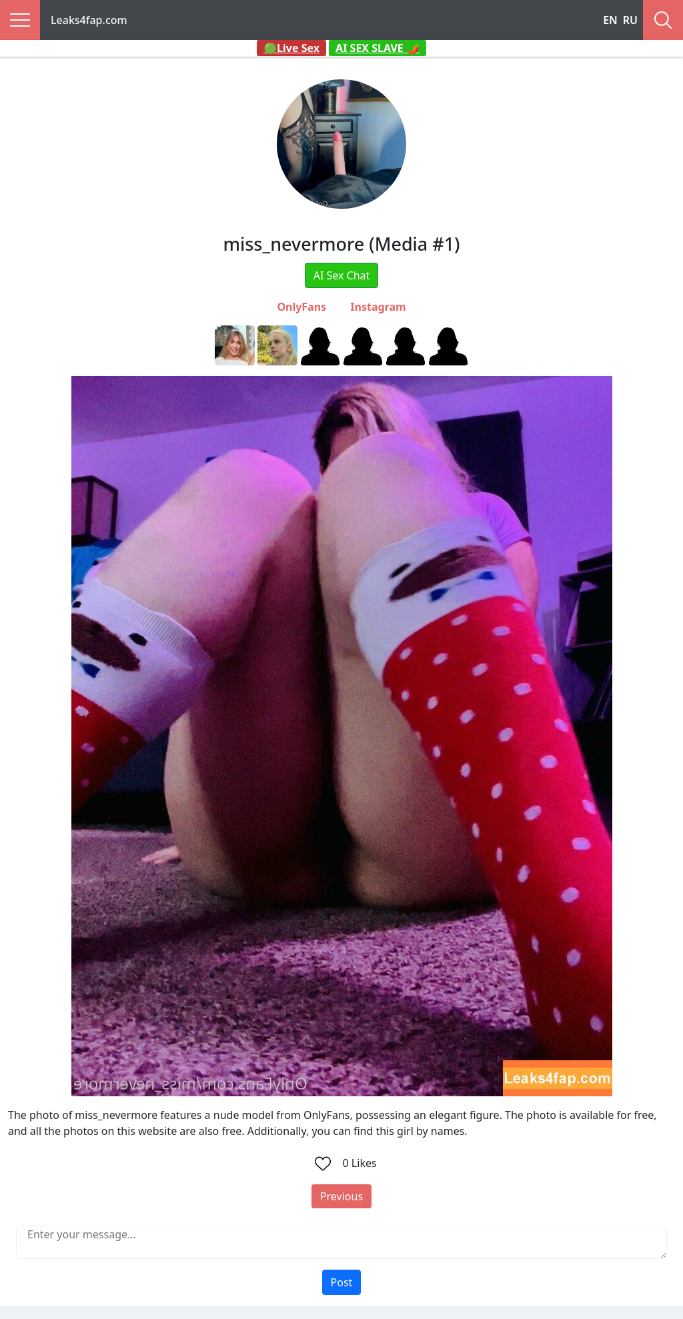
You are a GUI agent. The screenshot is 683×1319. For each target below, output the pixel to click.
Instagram (378, 306)
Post (342, 1282)
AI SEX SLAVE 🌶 (377, 48)
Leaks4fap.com (89, 20)
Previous (341, 1196)
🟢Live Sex (291, 48)
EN (610, 20)
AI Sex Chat (341, 275)
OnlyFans (301, 306)
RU (630, 20)
